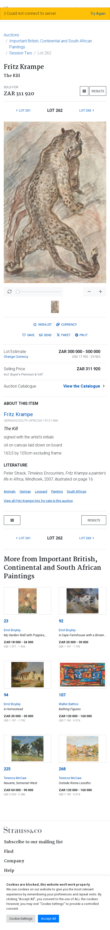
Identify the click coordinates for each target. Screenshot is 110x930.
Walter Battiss (69, 704)
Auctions (11, 35)
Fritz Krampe (18, 414)
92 (61, 621)
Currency (66, 324)
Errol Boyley (12, 630)
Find (9, 851)
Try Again (97, 14)
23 (6, 621)
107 (62, 695)
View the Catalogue (81, 386)
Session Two (20, 53)
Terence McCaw (15, 778)
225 (7, 769)
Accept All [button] (48, 918)
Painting (57, 491)
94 (6, 695)
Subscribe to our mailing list (33, 842)
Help (9, 870)
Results (98, 91)
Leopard (41, 491)
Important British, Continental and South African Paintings (50, 44)
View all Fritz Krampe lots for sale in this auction (38, 501)
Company (14, 861)
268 (62, 769)
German (25, 491)
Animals (10, 491)
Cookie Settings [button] (20, 918)
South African (76, 491)
